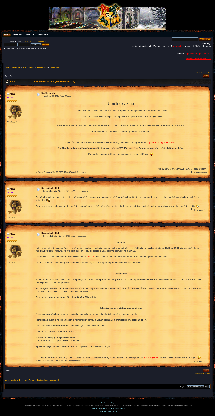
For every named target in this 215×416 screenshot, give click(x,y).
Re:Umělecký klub (50, 188)
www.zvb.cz (178, 46)
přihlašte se (26, 41)
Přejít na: (183, 387)
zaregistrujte (42, 41)
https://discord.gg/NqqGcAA (198, 54)
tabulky (90, 257)
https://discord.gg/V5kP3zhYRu (161, 142)
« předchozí (199, 72)
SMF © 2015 (107, 408)
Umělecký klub (48, 93)
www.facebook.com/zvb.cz (198, 58)
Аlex (12, 93)
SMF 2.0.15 (96, 408)
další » (207, 72)
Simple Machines (119, 408)
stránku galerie (151, 357)
